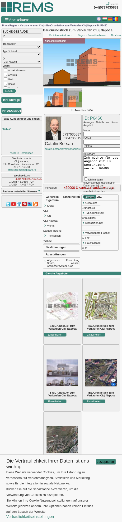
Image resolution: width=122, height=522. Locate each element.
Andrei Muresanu (17, 70)
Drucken (116, 35)
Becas (11, 84)
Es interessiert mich (60, 35)
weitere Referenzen (21, 152)
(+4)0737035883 (106, 7)
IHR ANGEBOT (11, 110)
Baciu (11, 79)
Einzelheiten (55, 334)
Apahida (12, 75)
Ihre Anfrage (11, 100)
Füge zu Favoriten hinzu (92, 35)
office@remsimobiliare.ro (22, 169)
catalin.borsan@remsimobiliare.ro (64, 148)
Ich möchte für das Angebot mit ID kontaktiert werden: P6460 (101, 165)
